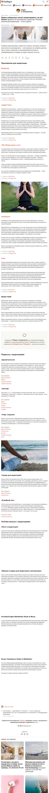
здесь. (37, 722)
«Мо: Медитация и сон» (11, 145)
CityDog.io (22, 720)
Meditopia (5, 68)
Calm (3, 258)
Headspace (5, 217)
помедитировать (33, 89)
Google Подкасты (6, 516)
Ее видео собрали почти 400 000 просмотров (35, 766)
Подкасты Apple (6, 515)
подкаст (9, 392)
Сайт (2, 437)
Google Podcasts (6, 382)
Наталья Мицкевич (5, 25)
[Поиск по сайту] (43, 2)
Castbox (3, 384)
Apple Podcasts (5, 378)
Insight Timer (6, 105)
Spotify (3, 380)
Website (8, 384)
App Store (12, 98)
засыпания (4, 507)
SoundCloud (4, 431)
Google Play (12, 100)
